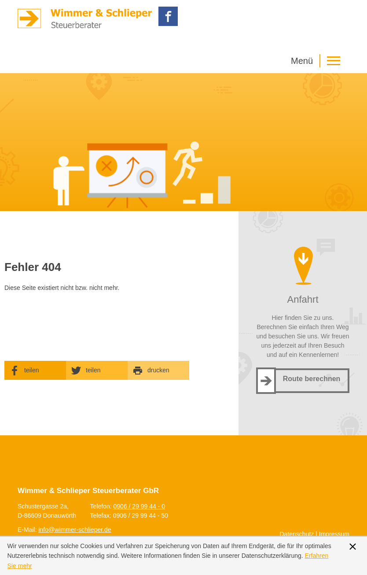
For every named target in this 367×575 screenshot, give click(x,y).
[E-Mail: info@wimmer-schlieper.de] (74, 529)
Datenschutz (297, 534)
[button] (317, 60)
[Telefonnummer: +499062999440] (139, 506)
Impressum (334, 534)
